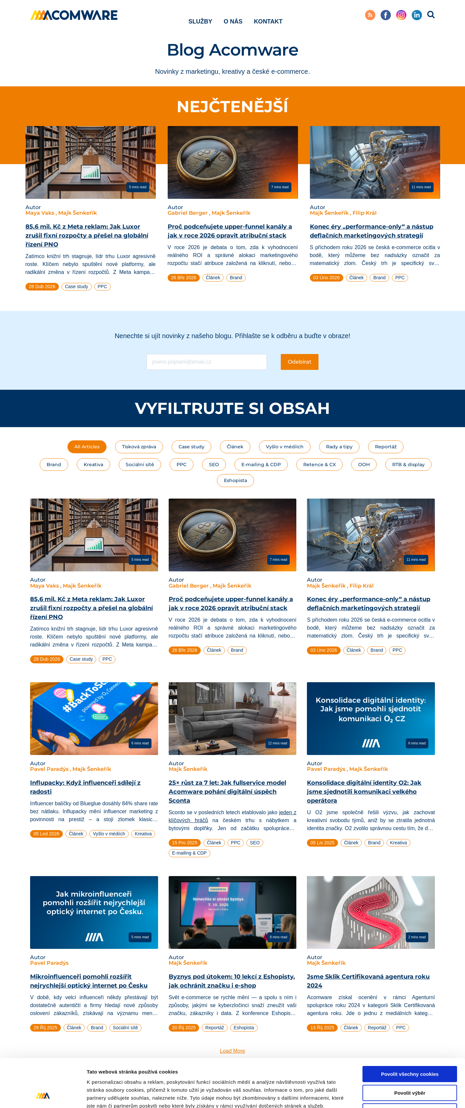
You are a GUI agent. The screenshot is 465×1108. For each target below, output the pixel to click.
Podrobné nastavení (355, 1095)
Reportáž (386, 447)
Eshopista (235, 480)
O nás (233, 16)
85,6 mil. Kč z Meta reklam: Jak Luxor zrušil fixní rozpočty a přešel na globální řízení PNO (86, 235)
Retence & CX (319, 464)
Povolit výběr (409, 1047)
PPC (182, 464)
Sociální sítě (140, 464)
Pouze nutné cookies (409, 1066)
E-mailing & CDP (261, 464)
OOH (364, 464)
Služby (200, 16)
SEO (214, 464)
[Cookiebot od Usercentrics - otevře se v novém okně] (43, 1095)
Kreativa (93, 464)
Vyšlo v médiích (285, 447)
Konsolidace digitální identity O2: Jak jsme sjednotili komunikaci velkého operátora (364, 791)
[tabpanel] (90, 211)
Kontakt (268, 16)
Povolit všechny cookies (410, 1029)
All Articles (87, 447)
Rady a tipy (339, 447)
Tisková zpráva (139, 447)
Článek (235, 447)
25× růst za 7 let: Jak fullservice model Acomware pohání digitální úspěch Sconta (227, 791)
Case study (191, 447)
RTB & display (408, 464)
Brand (54, 464)
